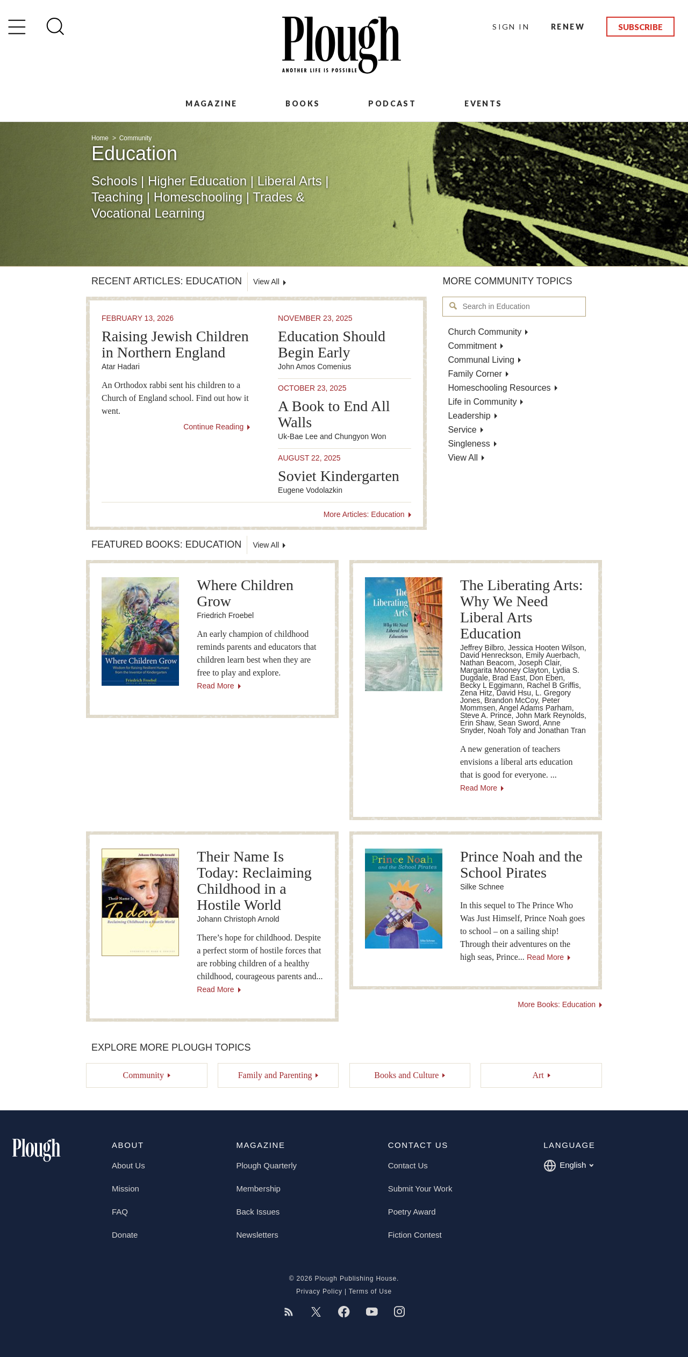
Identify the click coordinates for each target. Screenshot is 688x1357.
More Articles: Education (364, 514)
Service (462, 429)
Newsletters (257, 1234)
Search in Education (453, 306)
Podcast (392, 103)
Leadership (469, 415)
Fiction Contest (415, 1234)
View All (463, 457)
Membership (258, 1188)
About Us (128, 1165)
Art (537, 1075)
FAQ (120, 1211)
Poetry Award (412, 1211)
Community (135, 138)
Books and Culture (406, 1075)
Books (302, 103)
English (568, 1165)
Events (483, 103)
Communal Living (481, 359)
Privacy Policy (319, 1291)
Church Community (484, 331)
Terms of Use (370, 1291)
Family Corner (474, 373)
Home (100, 138)
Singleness (469, 443)
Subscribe (640, 27)
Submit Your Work (420, 1188)
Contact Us (408, 1165)
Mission (125, 1188)
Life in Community (482, 401)
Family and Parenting (275, 1075)
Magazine (211, 103)
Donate (125, 1234)
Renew (568, 26)
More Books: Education (557, 1004)
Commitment (472, 345)
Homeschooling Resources (499, 387)
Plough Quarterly (266, 1165)
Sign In (510, 26)
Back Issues (258, 1211)
